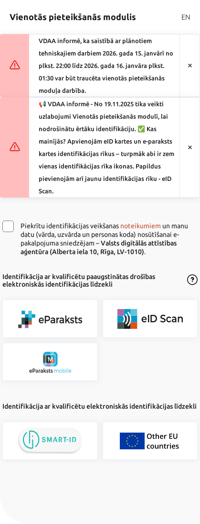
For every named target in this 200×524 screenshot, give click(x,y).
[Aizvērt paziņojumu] (190, 66)
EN (185, 17)
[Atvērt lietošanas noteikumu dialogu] (192, 280)
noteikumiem (140, 226)
